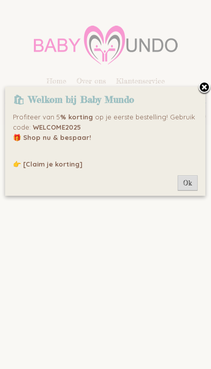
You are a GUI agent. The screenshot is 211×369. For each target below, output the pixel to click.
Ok (187, 183)
